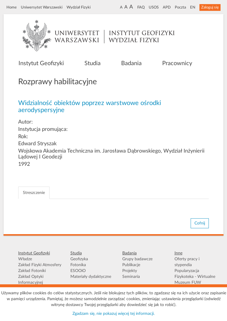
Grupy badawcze (137, 259)
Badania (131, 63)
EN (192, 7)
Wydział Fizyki (79, 7)
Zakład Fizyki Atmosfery (39, 265)
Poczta (180, 7)
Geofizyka (79, 259)
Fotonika (78, 265)
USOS (154, 7)
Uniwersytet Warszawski (41, 7)
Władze (25, 259)
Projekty (129, 271)
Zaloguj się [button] (210, 7)
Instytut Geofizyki (41, 63)
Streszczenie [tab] (34, 193)
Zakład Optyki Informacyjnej (30, 280)
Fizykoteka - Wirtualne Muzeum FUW (195, 280)
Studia (92, 63)
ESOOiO (78, 271)
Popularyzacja (187, 271)
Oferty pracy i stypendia (187, 262)
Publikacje (131, 265)
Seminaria (131, 277)
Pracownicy (177, 63)
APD (167, 7)
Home (11, 7)
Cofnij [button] (199, 223)
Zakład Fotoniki (32, 271)
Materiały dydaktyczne (90, 277)
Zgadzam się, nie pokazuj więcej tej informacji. (113, 314)
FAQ (141, 7)
